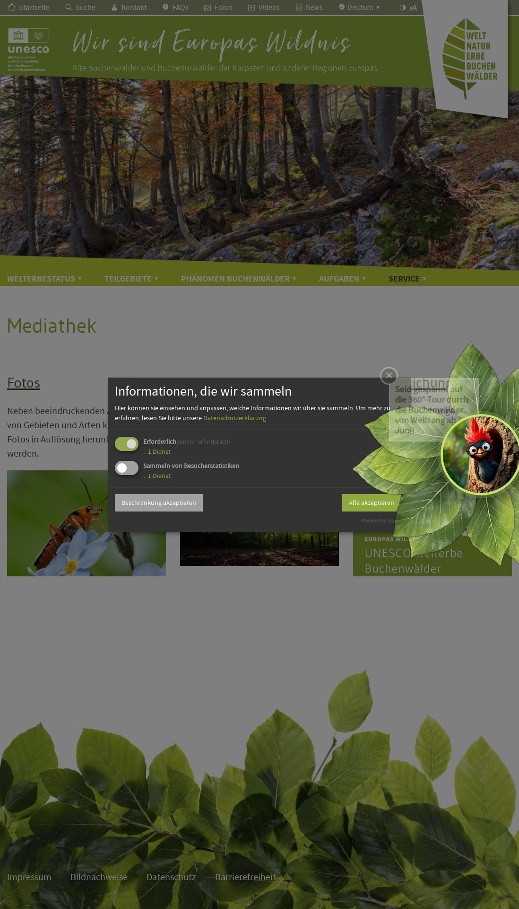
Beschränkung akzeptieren (158, 502)
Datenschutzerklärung (234, 418)
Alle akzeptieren (371, 502)
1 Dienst (157, 451)
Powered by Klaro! (380, 520)
